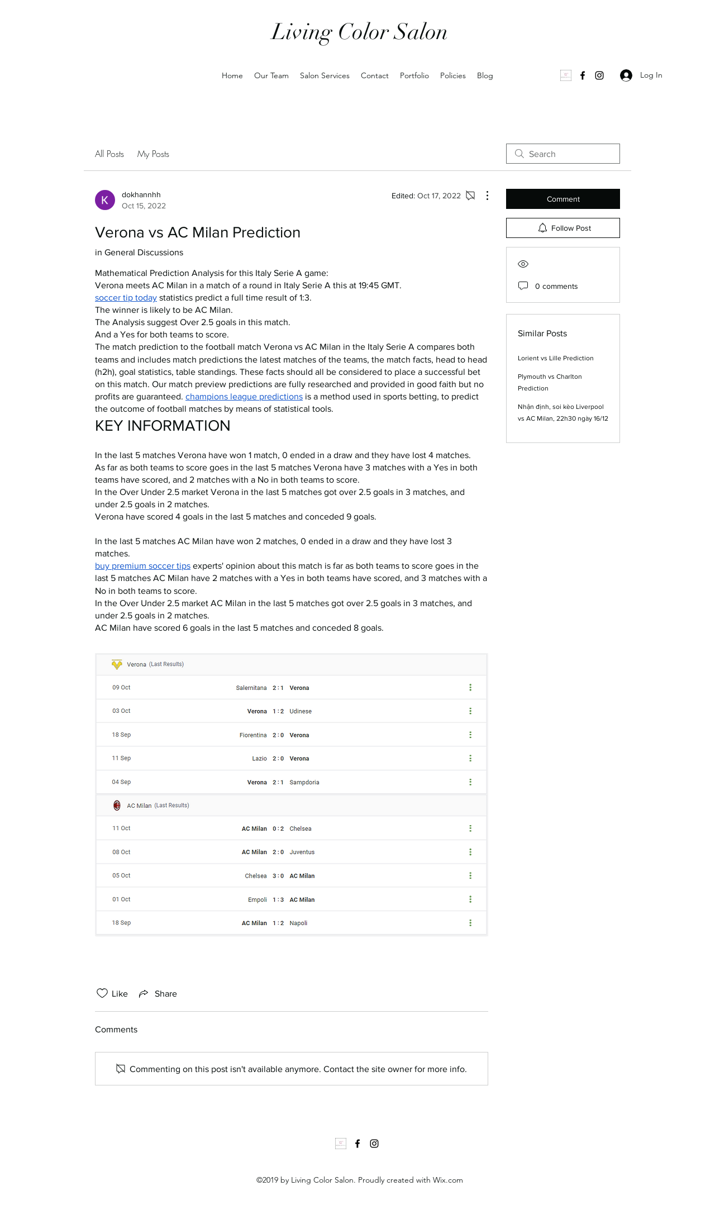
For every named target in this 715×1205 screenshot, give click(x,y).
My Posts (153, 153)
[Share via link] (157, 993)
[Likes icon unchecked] (102, 993)
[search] (563, 154)
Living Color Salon (360, 32)
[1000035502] (565, 75)
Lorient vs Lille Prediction (556, 358)
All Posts (109, 153)
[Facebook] (582, 75)
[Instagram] (599, 75)
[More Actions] (481, 195)
